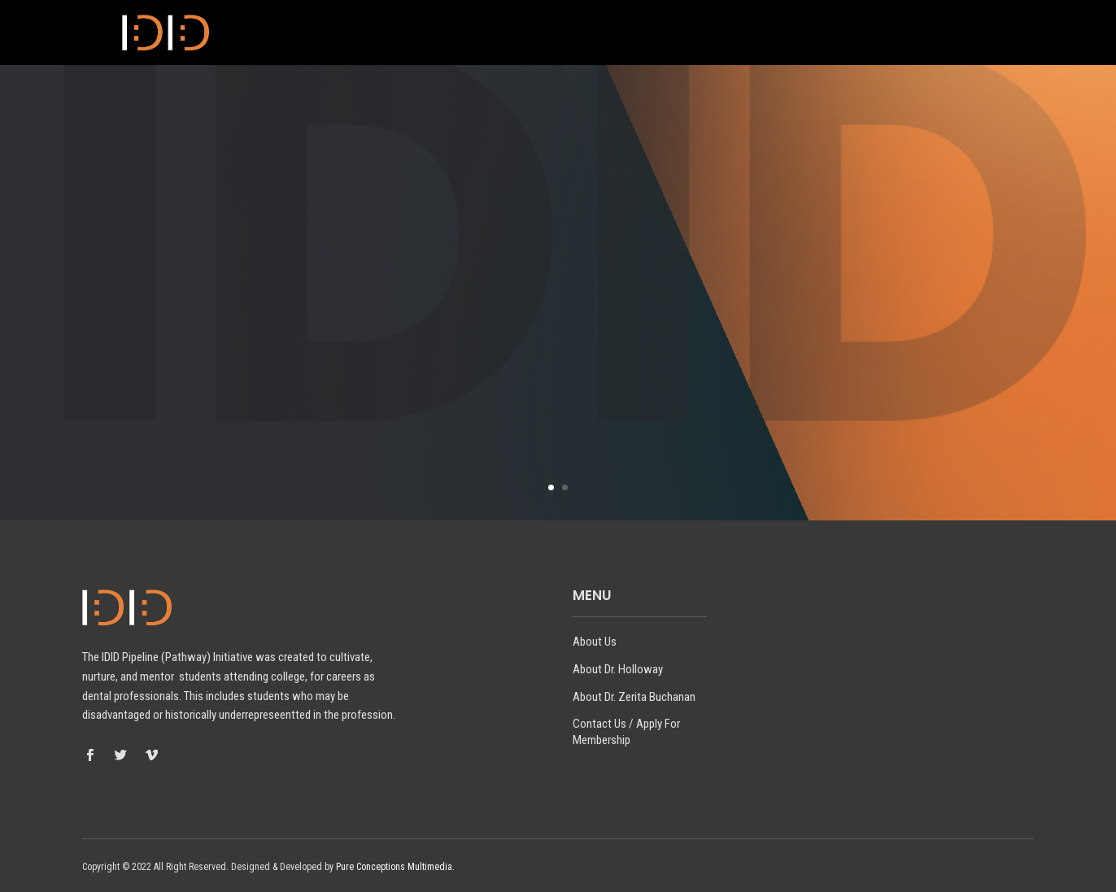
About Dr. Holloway (546, 33)
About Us (444, 33)
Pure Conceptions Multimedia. (395, 866)
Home (380, 33)
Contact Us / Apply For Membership (896, 33)
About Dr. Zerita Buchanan (698, 33)
